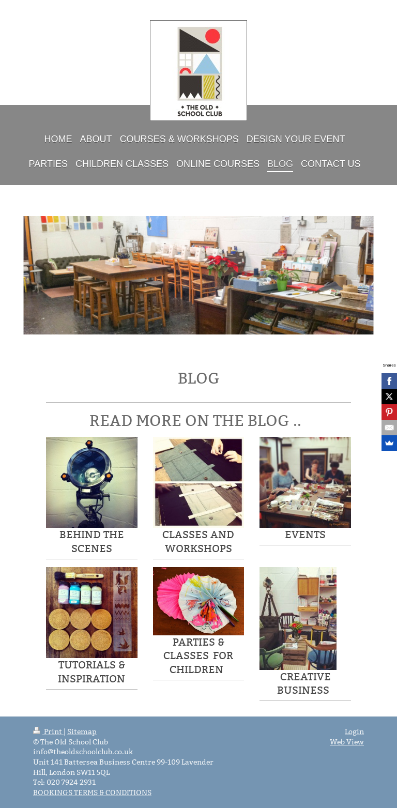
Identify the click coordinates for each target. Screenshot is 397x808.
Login (354, 731)
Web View (347, 741)
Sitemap (82, 731)
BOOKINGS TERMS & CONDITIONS (92, 792)
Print (48, 731)
